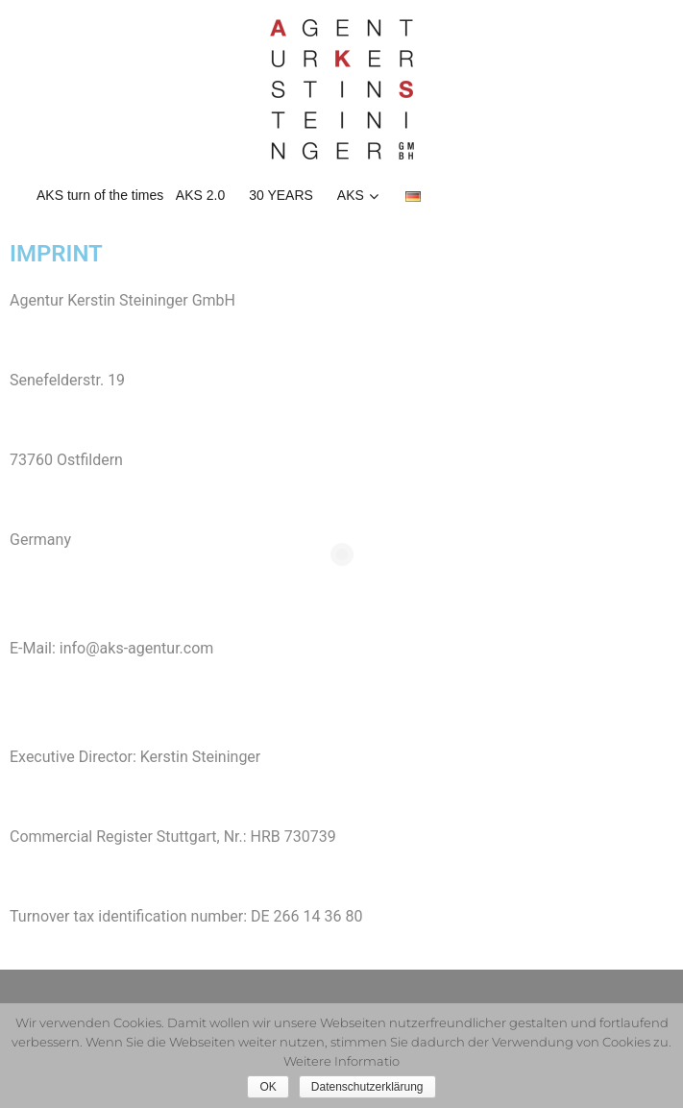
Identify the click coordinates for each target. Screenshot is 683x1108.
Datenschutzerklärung (367, 1087)
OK (267, 1087)
